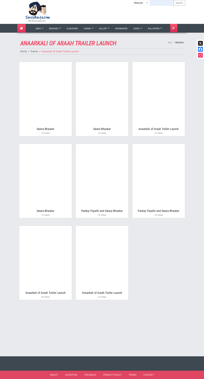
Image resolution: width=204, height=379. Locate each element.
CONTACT (148, 374)
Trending (179, 42)
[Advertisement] (132, 14)
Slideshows (72, 28)
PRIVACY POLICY (112, 374)
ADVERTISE (71, 374)
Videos (138, 28)
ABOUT (54, 374)
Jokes (39, 28)
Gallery (104, 28)
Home (23, 51)
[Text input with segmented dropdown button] (162, 3)
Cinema (89, 28)
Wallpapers (155, 28)
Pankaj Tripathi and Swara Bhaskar (102, 211)
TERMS (132, 374)
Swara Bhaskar (45, 129)
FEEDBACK (90, 374)
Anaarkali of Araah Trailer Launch (159, 129)
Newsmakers (121, 28)
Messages (55, 28)
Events (34, 51)
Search (179, 2)
